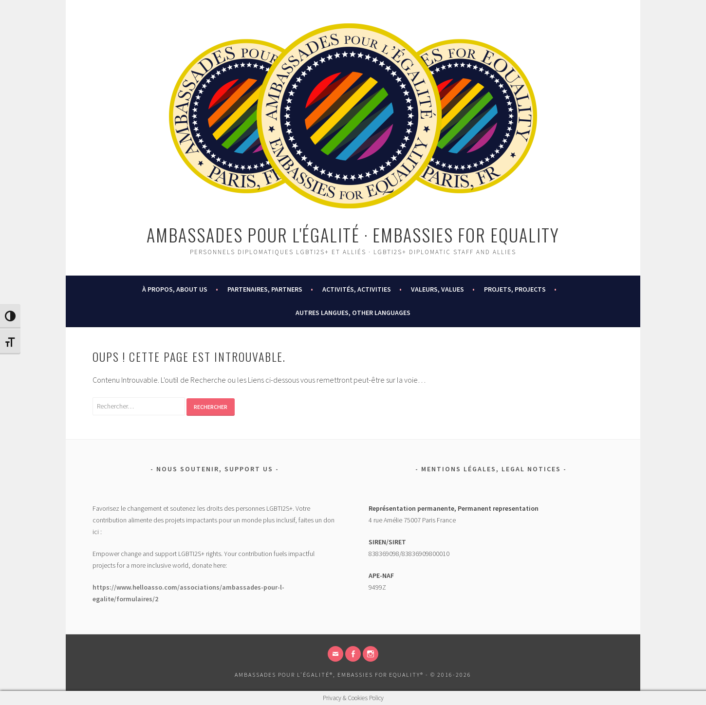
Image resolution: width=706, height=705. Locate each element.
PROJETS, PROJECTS (515, 289)
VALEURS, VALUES (437, 289)
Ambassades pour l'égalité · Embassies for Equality (353, 234)
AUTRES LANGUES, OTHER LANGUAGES (353, 312)
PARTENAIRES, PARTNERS (264, 289)
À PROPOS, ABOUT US (174, 289)
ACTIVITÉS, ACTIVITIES (356, 289)
